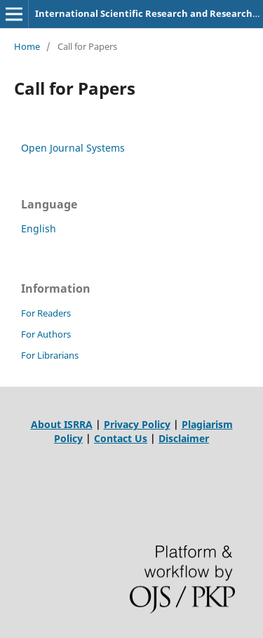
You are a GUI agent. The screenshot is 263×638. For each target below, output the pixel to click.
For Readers (46, 313)
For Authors (46, 334)
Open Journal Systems (73, 147)
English (38, 228)
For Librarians (50, 355)
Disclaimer (184, 438)
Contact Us (120, 438)
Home (27, 46)
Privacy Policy (137, 424)
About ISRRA (62, 424)
